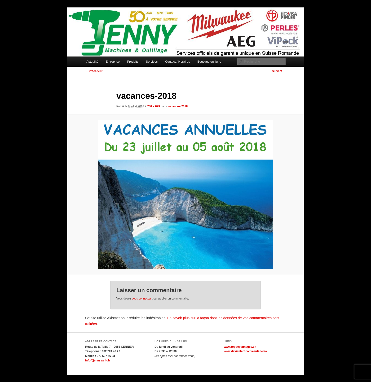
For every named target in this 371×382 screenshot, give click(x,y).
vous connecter (141, 298)
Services (152, 61)
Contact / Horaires (177, 61)
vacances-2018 (178, 106)
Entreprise (113, 61)
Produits (132, 61)
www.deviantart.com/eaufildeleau (246, 351)
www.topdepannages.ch (240, 346)
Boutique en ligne (209, 61)
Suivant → (279, 71)
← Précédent (93, 71)
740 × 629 (153, 106)
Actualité (92, 61)
